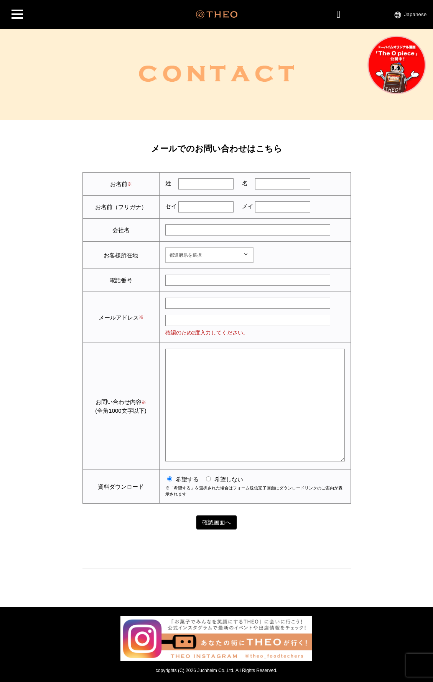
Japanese (415, 14)
